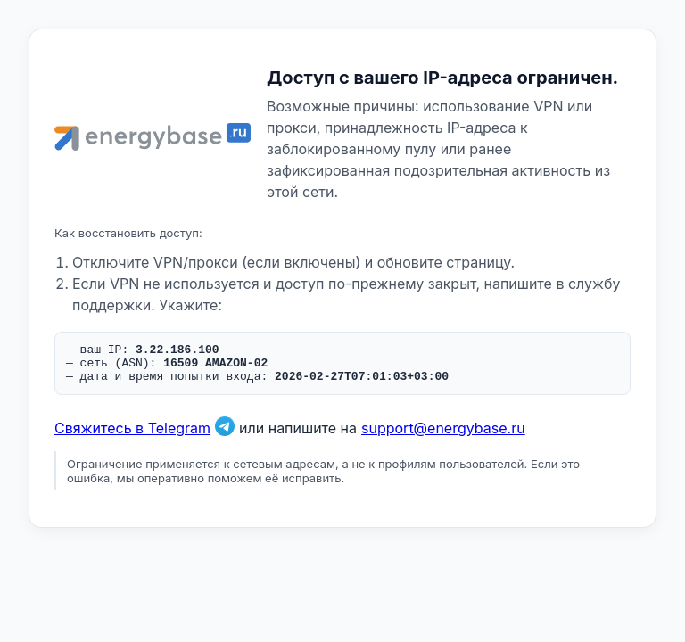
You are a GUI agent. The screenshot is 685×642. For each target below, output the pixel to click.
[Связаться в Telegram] (225, 436)
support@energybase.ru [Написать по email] (443, 436)
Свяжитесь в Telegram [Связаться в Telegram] (132, 436)
